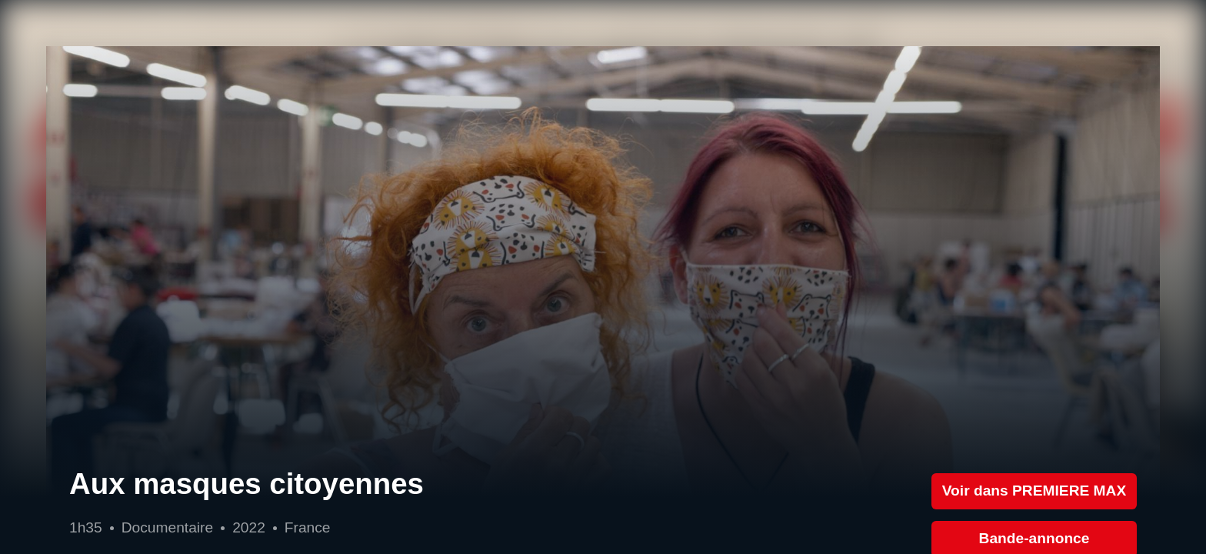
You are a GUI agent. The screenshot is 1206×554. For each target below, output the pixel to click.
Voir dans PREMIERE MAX (1034, 490)
